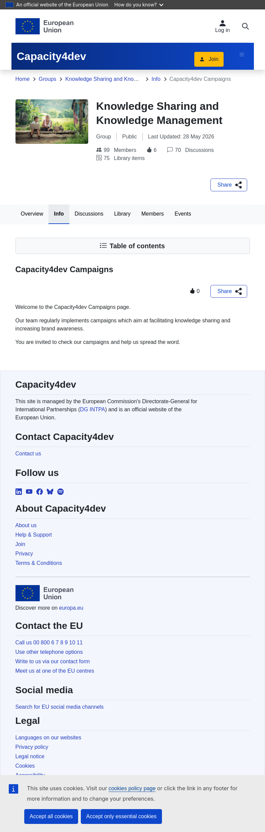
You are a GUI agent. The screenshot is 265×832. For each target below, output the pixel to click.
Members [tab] (152, 214)
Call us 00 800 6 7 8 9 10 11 (49, 642)
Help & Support (33, 535)
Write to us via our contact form (52, 661)
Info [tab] (59, 214)
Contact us (28, 453)
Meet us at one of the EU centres (54, 671)
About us (26, 525)
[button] (229, 185)
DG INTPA (92, 409)
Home (22, 79)
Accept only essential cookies (121, 816)
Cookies (25, 766)
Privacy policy (31, 747)
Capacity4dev (51, 56)
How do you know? (139, 4)
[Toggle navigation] (242, 54)
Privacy (24, 553)
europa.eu (71, 608)
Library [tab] (122, 214)
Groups (47, 79)
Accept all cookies (51, 816)
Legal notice (29, 756)
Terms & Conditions (38, 563)
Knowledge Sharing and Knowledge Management (124, 79)
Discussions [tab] (89, 214)
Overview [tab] (32, 214)
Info (156, 79)
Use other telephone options (49, 652)
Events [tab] (182, 214)
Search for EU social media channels (59, 707)
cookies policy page (132, 788)
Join (209, 59)
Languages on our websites (48, 737)
